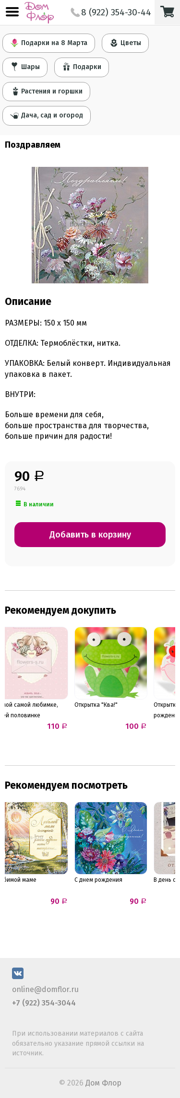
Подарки (81, 66)
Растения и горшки (46, 91)
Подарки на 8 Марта (48, 42)
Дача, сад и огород (46, 115)
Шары (25, 66)
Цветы (125, 42)
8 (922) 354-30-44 (111, 12)
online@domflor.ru (45, 989)
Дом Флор (103, 1082)
